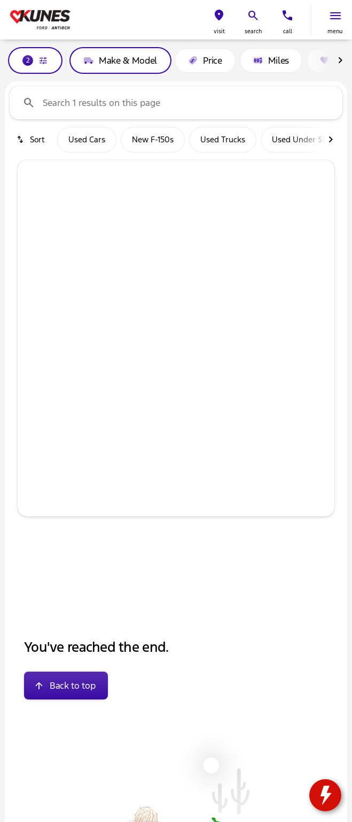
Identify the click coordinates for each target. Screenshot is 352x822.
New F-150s (153, 139)
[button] (219, 20)
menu (334, 31)
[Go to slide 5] (206, 384)
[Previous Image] (34, 279)
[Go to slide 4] (190, 384)
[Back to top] (66, 685)
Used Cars (86, 139)
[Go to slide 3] (174, 384)
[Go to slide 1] (142, 384)
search (253, 31)
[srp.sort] (31, 139)
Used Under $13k (302, 139)
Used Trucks (222, 139)
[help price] (34, 472)
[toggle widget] (325, 795)
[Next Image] (340, 60)
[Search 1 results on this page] (176, 103)
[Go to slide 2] (158, 384)
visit (219, 31)
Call (287, 31)
